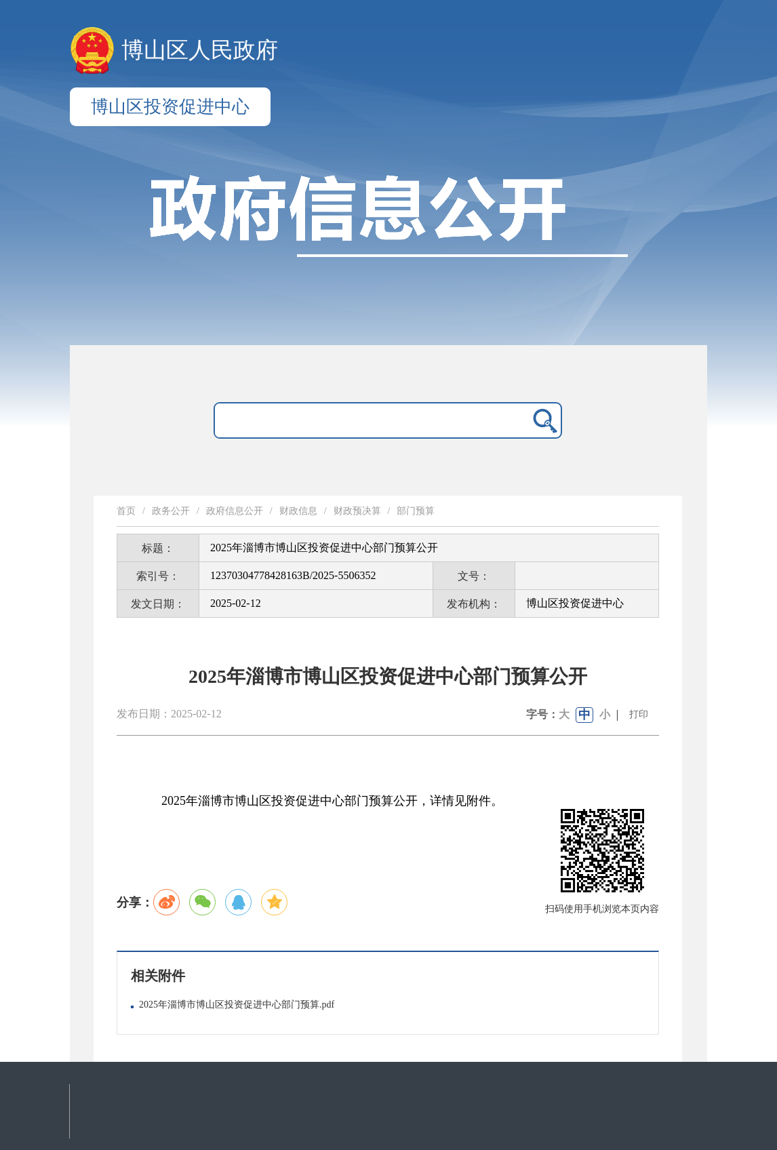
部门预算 (416, 511)
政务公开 (171, 511)
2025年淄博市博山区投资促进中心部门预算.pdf (236, 1004)
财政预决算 (357, 511)
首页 (126, 511)
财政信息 (298, 511)
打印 (638, 714)
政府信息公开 (234, 511)
